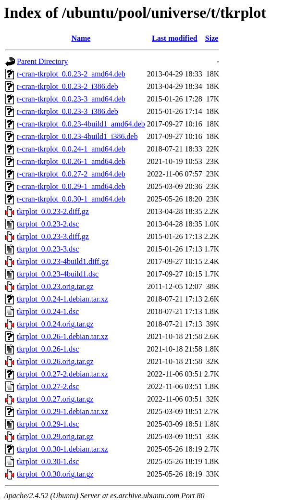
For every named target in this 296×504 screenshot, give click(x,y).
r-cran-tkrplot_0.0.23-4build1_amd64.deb (81, 124)
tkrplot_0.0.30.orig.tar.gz (55, 474)
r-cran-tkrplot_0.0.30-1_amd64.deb (71, 199)
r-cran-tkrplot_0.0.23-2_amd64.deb (71, 74)
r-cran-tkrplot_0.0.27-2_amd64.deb (71, 174)
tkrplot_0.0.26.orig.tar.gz (55, 361)
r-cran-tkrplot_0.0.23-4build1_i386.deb (77, 136)
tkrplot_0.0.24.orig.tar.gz (55, 324)
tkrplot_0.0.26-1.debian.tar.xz (62, 336)
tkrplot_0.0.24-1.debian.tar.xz (62, 299)
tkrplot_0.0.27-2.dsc (48, 386)
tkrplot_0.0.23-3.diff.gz (53, 236)
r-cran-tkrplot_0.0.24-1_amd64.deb (71, 149)
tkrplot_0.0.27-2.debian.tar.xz (62, 374)
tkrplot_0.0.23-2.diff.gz (53, 211)
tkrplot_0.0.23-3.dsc (48, 249)
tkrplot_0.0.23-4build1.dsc (58, 274)
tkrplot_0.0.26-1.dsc (48, 349)
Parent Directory (42, 61)
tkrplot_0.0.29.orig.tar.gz (55, 436)
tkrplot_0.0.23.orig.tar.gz (55, 286)
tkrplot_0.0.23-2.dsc (48, 224)
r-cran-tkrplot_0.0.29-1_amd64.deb (71, 186)
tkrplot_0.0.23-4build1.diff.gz (63, 261)
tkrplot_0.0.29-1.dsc (48, 424)
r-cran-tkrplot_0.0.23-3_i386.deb (67, 111)
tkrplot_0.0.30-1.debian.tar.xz (62, 449)
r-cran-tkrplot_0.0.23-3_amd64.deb (71, 99)
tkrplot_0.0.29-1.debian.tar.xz (62, 411)
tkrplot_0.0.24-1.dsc (48, 311)
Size (212, 38)
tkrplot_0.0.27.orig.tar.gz (55, 399)
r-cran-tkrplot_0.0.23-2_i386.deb (67, 86)
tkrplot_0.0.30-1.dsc (48, 461)
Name (80, 38)
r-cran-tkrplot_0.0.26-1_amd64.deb (71, 161)
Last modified (174, 38)
